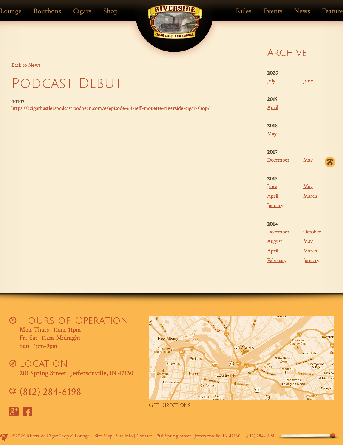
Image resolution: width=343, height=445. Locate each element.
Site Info (124, 436)
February (276, 260)
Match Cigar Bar (175, 26)
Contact (144, 436)
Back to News (25, 65)
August (274, 241)
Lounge (10, 11)
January (275, 205)
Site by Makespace (4, 437)
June (308, 80)
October (312, 231)
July (271, 80)
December (278, 159)
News (302, 11)
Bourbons (47, 11)
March (310, 196)
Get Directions (169, 405)
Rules (243, 11)
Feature (332, 11)
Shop (110, 11)
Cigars (82, 11)
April (272, 107)
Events (272, 11)
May (272, 133)
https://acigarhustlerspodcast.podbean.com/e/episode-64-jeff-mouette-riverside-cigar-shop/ (110, 108)
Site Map (103, 436)
